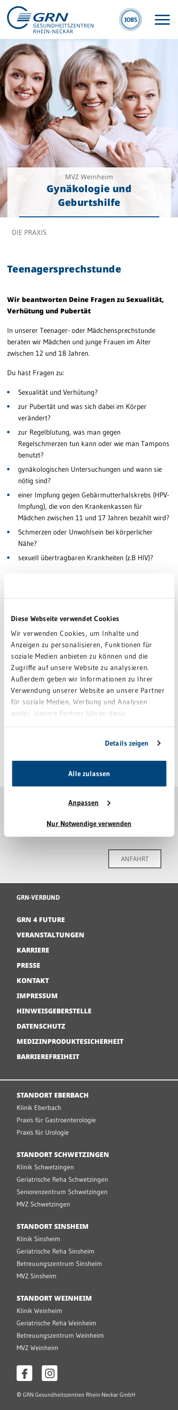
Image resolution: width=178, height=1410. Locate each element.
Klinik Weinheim (39, 1310)
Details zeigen (127, 743)
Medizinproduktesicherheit (70, 1041)
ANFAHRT (135, 859)
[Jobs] (130, 19)
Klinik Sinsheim (38, 1239)
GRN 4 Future (41, 919)
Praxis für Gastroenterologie (56, 1120)
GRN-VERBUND (38, 897)
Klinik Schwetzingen (45, 1167)
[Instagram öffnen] (49, 1373)
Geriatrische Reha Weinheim (56, 1323)
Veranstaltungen (50, 934)
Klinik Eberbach (39, 1107)
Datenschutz (41, 1026)
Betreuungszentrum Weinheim (60, 1335)
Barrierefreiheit (48, 1056)
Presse (28, 965)
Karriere (33, 949)
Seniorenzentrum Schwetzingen (62, 1191)
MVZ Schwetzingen (43, 1204)
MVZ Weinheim (37, 1347)
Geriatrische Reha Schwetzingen (62, 1179)
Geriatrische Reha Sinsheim (55, 1251)
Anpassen (89, 802)
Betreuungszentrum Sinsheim (59, 1263)
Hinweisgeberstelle (54, 1010)
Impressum (37, 995)
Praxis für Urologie (43, 1132)
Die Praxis (29, 232)
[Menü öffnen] (162, 20)
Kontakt (33, 980)
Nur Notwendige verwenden (89, 823)
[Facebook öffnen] (24, 1373)
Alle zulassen (89, 773)
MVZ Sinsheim (36, 1276)
